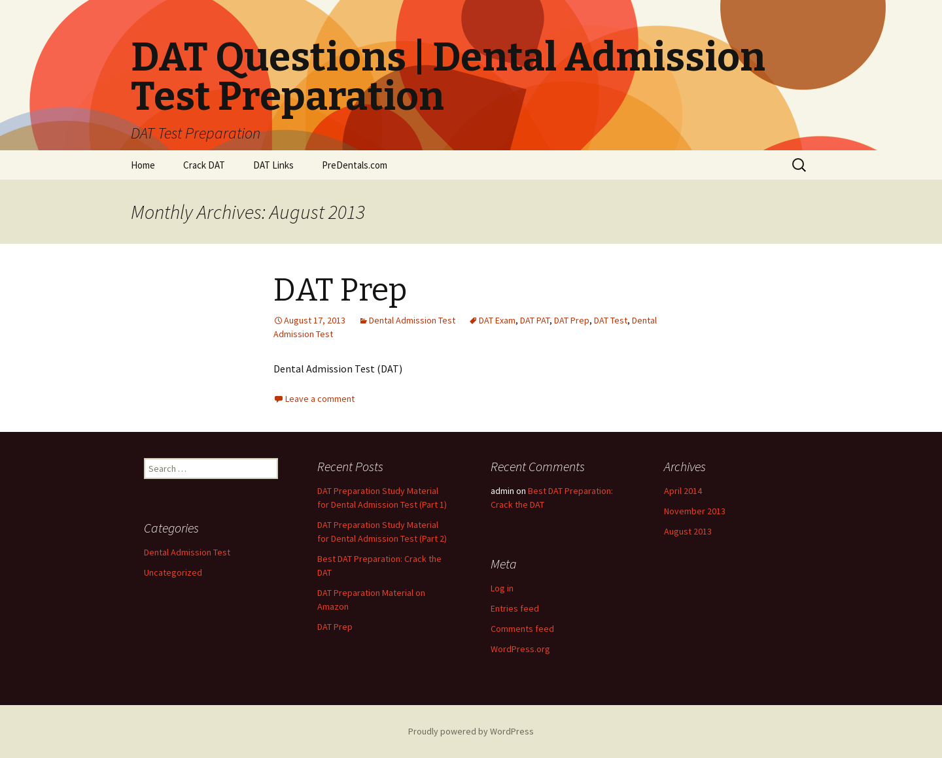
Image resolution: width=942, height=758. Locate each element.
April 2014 (683, 491)
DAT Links (273, 165)
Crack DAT (204, 165)
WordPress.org (520, 649)
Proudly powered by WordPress (471, 731)
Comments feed (522, 628)
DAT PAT (535, 320)
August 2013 (688, 531)
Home (143, 165)
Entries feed (515, 608)
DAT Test (610, 320)
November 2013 (694, 511)
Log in (502, 588)
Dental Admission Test (412, 320)
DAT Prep (340, 290)
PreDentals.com (354, 165)
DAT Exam (497, 320)
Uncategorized (173, 572)
